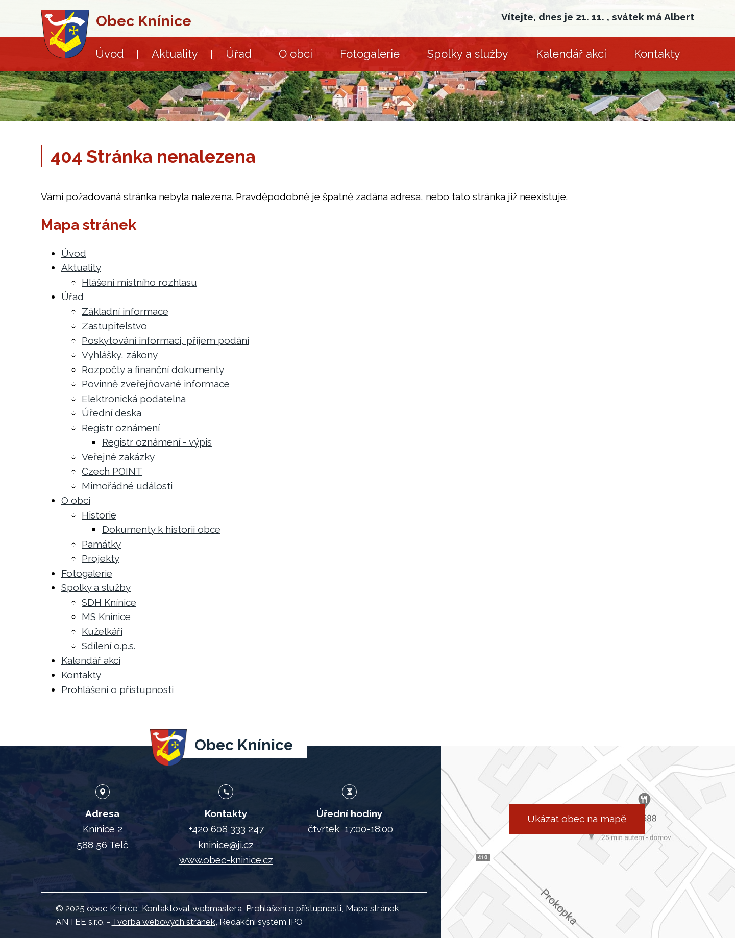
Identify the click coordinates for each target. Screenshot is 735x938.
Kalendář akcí (571, 53)
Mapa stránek (372, 908)
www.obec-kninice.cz (226, 860)
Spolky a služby (467, 53)
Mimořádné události (127, 485)
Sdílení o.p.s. (108, 645)
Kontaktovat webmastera (192, 908)
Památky (101, 544)
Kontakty (657, 53)
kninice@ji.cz (226, 844)
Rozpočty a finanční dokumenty (153, 369)
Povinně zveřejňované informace (156, 383)
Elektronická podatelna (134, 398)
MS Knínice (106, 616)
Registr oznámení (121, 427)
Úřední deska (111, 412)
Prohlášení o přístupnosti (117, 689)
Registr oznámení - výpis (157, 442)
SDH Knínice (109, 602)
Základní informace (125, 311)
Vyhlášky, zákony (120, 354)
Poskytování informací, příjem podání (165, 340)
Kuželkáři (102, 631)
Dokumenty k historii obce (161, 529)
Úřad (239, 53)
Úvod (109, 53)
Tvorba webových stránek (163, 922)
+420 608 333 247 (226, 828)
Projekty (100, 558)
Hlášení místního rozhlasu (139, 282)
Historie (99, 515)
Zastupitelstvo (114, 325)
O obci (295, 53)
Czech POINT (112, 471)
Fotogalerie (370, 53)
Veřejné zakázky (118, 456)
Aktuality (175, 53)
